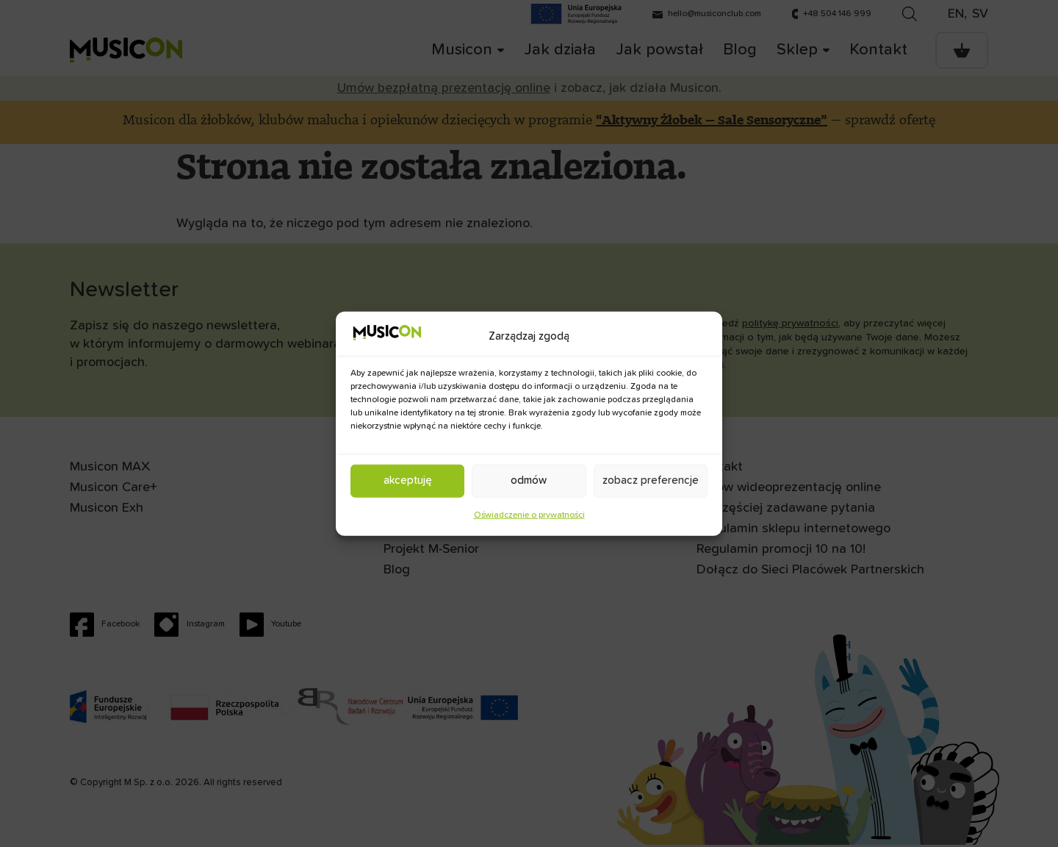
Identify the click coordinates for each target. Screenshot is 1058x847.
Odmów (529, 480)
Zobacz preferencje (650, 480)
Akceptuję (408, 480)
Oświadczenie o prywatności (529, 514)
